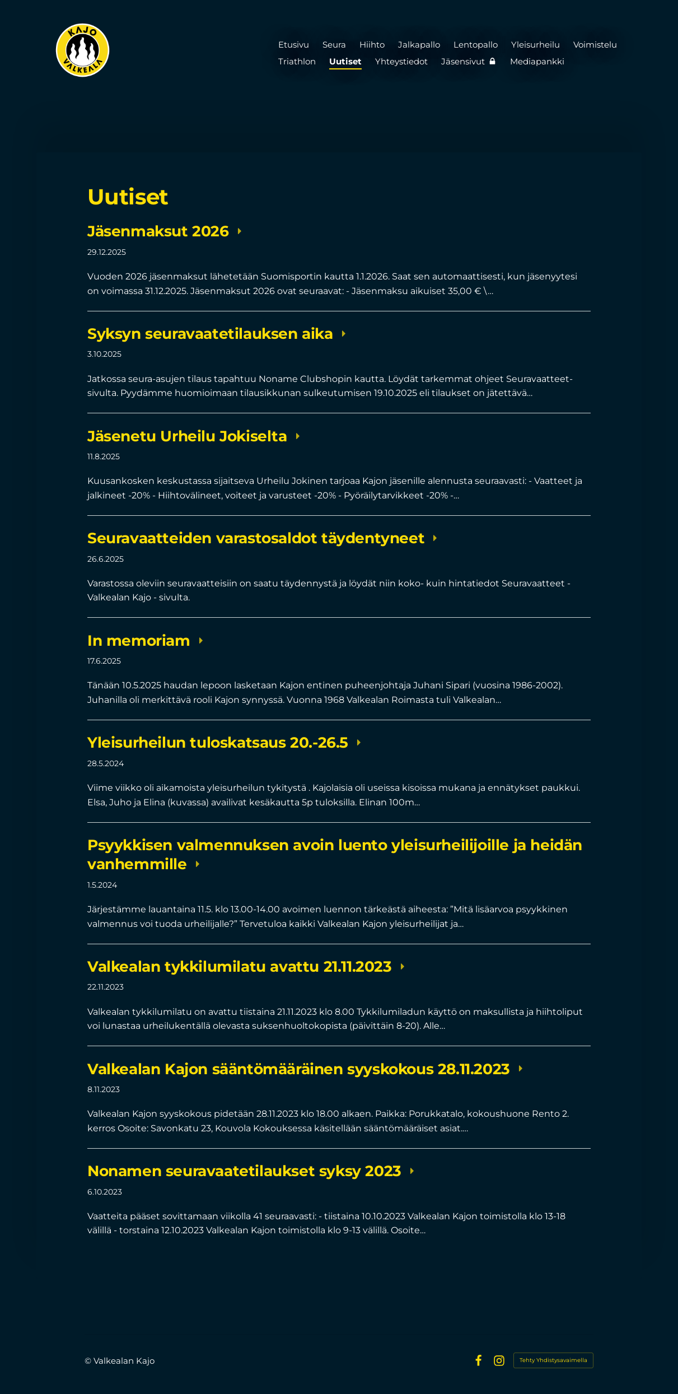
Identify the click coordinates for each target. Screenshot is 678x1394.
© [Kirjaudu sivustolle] (89, 1360)
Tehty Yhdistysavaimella (553, 1360)
